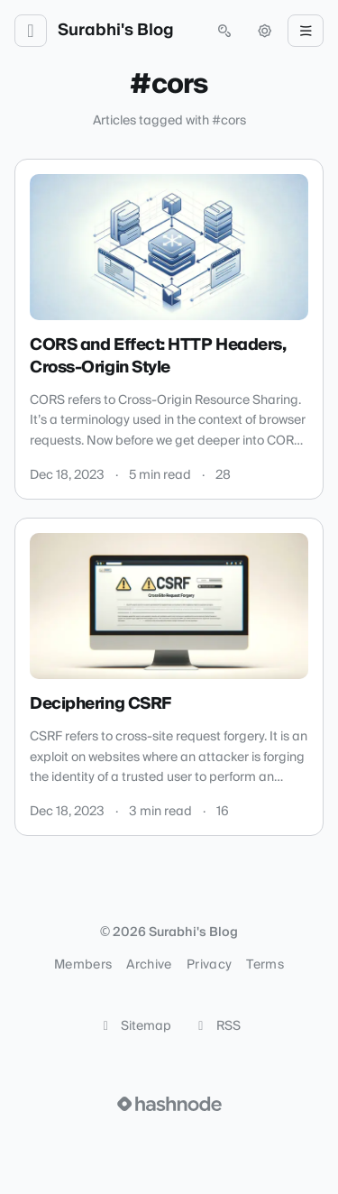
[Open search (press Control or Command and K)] (224, 30)
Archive (148, 965)
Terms (265, 965)
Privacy (209, 965)
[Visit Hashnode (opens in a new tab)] (169, 1104)
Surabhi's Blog (116, 30)
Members (83, 965)
